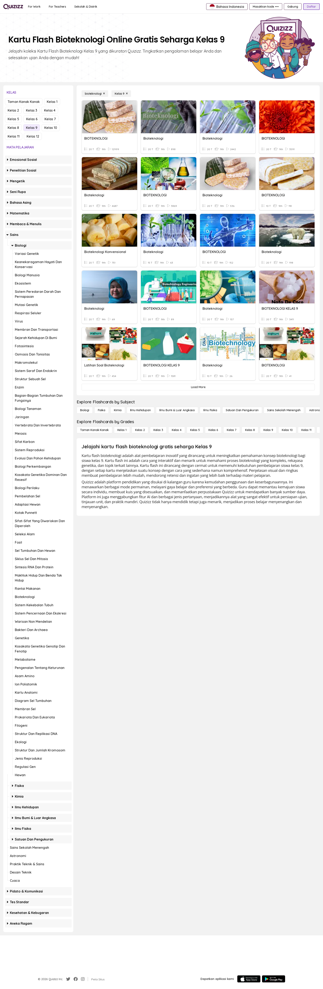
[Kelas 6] (213, 430)
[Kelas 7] (231, 430)
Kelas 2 (13, 110)
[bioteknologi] (95, 93)
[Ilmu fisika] (210, 410)
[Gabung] (293, 6)
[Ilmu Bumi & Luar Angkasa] (177, 410)
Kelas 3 (31, 110)
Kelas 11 (14, 136)
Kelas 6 (31, 119)
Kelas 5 (13, 119)
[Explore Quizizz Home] (13, 6)
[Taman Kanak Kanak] (94, 430)
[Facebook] (76, 979)
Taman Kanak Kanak (24, 102)
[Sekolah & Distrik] (86, 6)
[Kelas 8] (250, 430)
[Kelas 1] (122, 430)
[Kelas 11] (306, 430)
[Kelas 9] (121, 93)
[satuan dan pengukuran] (242, 410)
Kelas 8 (13, 128)
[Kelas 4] (176, 430)
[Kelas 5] (195, 430)
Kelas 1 (52, 102)
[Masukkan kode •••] (265, 6)
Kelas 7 (50, 119)
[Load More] (198, 387)
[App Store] (248, 978)
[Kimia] (117, 410)
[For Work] (34, 6)
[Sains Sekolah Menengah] (284, 410)
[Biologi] (85, 410)
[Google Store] (273, 978)
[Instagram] (83, 979)
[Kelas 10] (287, 430)
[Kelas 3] (158, 430)
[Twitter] (68, 979)
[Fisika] (101, 410)
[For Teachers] (57, 6)
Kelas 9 (31, 128)
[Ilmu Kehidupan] (140, 410)
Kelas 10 (50, 128)
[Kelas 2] (140, 430)
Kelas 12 (33, 136)
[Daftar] (311, 6)
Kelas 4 (49, 110)
